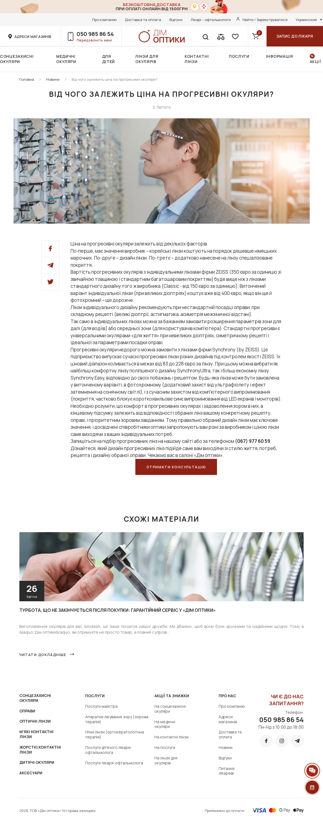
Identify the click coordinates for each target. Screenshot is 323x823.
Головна (26, 79)
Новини (53, 79)
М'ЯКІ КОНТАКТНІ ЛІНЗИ (36, 734)
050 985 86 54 (95, 34)
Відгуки (175, 19)
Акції (315, 61)
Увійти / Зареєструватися (265, 19)
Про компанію (104, 19)
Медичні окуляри (66, 59)
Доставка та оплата (143, 19)
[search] (205, 36)
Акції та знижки (171, 695)
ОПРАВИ (27, 711)
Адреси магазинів (228, 719)
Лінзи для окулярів (146, 59)
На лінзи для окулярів (165, 760)
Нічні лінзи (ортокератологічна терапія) (114, 734)
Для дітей (108, 59)
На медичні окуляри (164, 724)
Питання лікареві (226, 771)
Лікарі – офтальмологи (211, 19)
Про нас (227, 695)
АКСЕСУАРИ (30, 772)
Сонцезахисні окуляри (16, 59)
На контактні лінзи (171, 737)
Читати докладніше (42, 654)
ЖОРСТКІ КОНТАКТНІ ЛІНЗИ (40, 749)
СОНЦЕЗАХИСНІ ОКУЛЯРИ (35, 698)
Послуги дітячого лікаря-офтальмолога (108, 750)
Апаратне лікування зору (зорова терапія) (116, 719)
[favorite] (234, 36)
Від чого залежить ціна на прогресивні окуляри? (114, 79)
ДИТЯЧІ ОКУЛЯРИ (36, 762)
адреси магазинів (32, 36)
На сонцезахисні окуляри (170, 709)
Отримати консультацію (176, 466)
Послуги (239, 56)
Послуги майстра (101, 706)
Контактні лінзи (197, 59)
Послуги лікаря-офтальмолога (114, 762)
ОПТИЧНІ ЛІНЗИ (35, 721)
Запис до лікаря (295, 36)
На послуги (164, 747)
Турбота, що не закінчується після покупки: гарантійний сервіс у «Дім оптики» (117, 610)
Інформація (279, 56)
